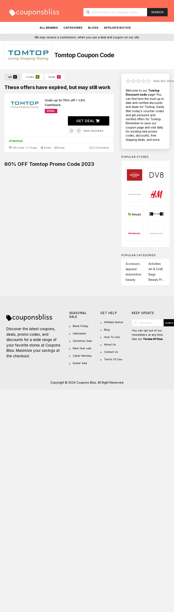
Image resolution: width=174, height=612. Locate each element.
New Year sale (82, 348)
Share (45, 147)
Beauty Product (157, 279)
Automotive (133, 274)
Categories (73, 27)
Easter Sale (80, 363)
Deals (55, 77)
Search (157, 12)
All (12, 77)
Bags (152, 274)
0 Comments (99, 147)
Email (59, 147)
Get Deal (88, 121)
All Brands (49, 27)
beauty (130, 279)
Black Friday (80, 326)
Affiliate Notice (117, 27)
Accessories (134, 263)
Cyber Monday (82, 355)
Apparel (131, 269)
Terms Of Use (113, 359)
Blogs (93, 27)
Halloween (79, 333)
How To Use (112, 337)
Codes (32, 77)
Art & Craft (156, 269)
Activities (155, 263)
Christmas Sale (82, 340)
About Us (110, 344)
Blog (107, 329)
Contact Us (111, 352)
